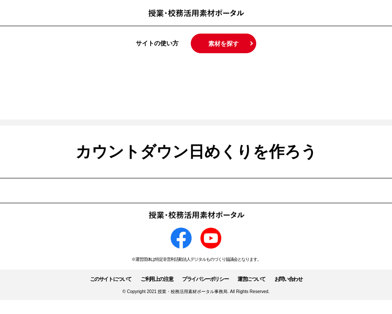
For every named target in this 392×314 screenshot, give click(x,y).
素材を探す (223, 43)
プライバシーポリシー (205, 279)
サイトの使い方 (157, 43)
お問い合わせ (289, 279)
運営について (251, 279)
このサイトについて (110, 279)
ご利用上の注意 (157, 279)
